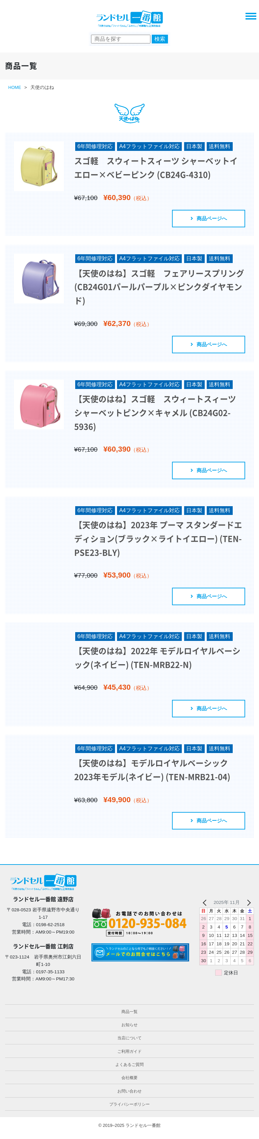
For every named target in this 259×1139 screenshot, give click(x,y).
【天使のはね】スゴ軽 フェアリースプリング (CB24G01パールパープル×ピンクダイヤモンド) (157, 287)
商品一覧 (129, 1016)
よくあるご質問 (129, 1069)
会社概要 (129, 1083)
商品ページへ (207, 219)
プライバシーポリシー (129, 1109)
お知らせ (129, 1030)
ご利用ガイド (129, 1056)
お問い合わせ (129, 1096)
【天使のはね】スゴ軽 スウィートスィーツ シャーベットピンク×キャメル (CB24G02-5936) (157, 414)
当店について (129, 1043)
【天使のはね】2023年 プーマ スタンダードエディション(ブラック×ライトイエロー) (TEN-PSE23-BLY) (156, 541)
